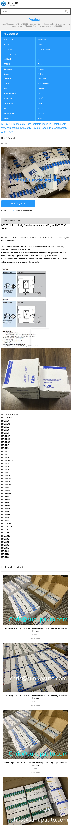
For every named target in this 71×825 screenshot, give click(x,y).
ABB (40, 44)
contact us (11, 210)
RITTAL (7, 44)
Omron (6, 74)
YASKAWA (8, 98)
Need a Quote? (18, 203)
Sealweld (7, 79)
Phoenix (41, 69)
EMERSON (42, 79)
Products (10, 24)
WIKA (40, 108)
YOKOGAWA (9, 39)
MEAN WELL (9, 113)
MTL (17, 24)
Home (3, 24)
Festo (40, 64)
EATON (7, 64)
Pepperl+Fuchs (10, 54)
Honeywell (8, 49)
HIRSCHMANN (10, 94)
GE (39, 94)
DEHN (6, 84)
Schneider (8, 69)
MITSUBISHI (9, 103)
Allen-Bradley (43, 84)
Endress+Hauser (44, 49)
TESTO (41, 118)
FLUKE (41, 54)
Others (40, 103)
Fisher (40, 74)
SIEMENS (42, 39)
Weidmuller (8, 59)
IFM (5, 89)
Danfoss (41, 89)
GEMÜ (40, 98)
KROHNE (42, 113)
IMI (5, 108)
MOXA (6, 118)
